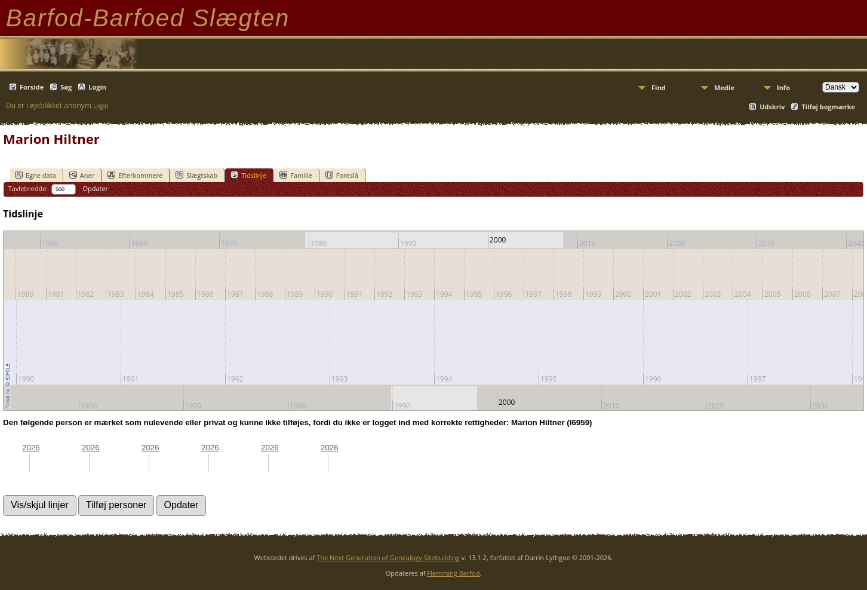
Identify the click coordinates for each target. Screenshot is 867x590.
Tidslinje (248, 175)
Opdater (95, 188)
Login (97, 86)
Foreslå (341, 175)
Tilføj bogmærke (828, 106)
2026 (31, 447)
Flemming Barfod (453, 573)
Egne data (35, 175)
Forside (32, 86)
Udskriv (772, 106)
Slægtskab (196, 175)
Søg (66, 86)
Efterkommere (134, 175)
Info (783, 87)
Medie (724, 87)
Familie (295, 175)
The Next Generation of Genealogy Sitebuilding (388, 557)
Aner (81, 175)
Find (658, 87)
